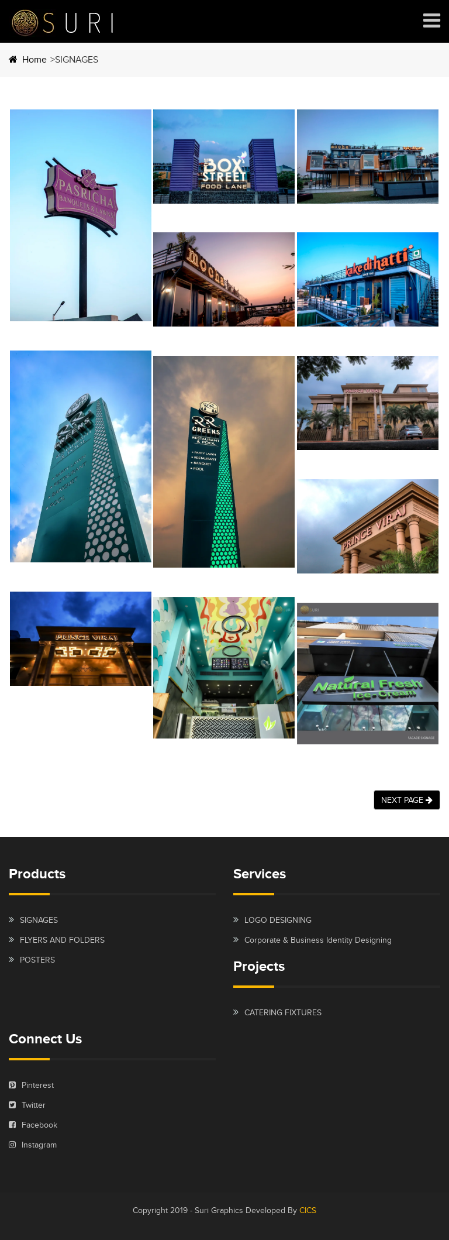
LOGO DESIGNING (278, 920)
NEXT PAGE (407, 800)
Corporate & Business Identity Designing (318, 940)
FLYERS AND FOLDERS (62, 940)
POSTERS (37, 960)
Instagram (33, 1144)
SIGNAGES (39, 920)
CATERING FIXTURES (283, 1012)
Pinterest (31, 1085)
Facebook (33, 1125)
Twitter (27, 1105)
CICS (307, 1210)
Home (28, 59)
